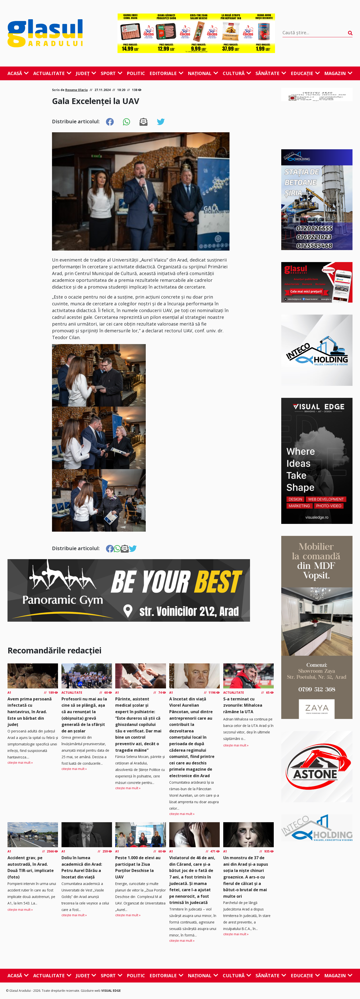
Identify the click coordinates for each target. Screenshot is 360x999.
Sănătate (271, 73)
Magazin (338, 73)
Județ (86, 73)
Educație (305, 73)
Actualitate (52, 73)
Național (203, 73)
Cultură (237, 73)
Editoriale (167, 73)
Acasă (18, 73)
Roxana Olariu (76, 90)
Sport (111, 73)
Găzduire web (91, 990)
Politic (136, 73)
